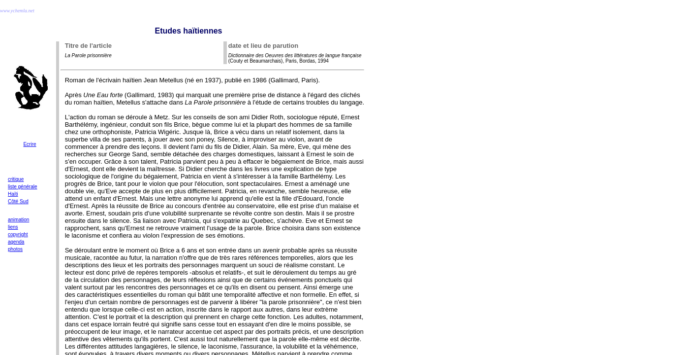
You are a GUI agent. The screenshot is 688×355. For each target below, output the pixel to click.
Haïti (13, 194)
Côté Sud (18, 201)
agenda (16, 242)
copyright (18, 234)
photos (15, 249)
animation (18, 219)
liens (13, 227)
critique (16, 179)
